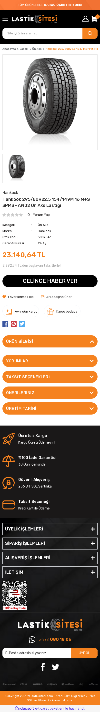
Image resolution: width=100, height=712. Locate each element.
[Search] (50, 33)
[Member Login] (85, 19)
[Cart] (94, 19)
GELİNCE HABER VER (50, 281)
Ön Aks (43, 225)
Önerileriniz (20, 392)
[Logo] (34, 19)
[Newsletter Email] (50, 653)
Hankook (44, 231)
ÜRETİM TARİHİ (21, 408)
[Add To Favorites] (18, 297)
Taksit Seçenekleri (28, 377)
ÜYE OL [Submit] (84, 653)
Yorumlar (17, 361)
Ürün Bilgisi (19, 341)
